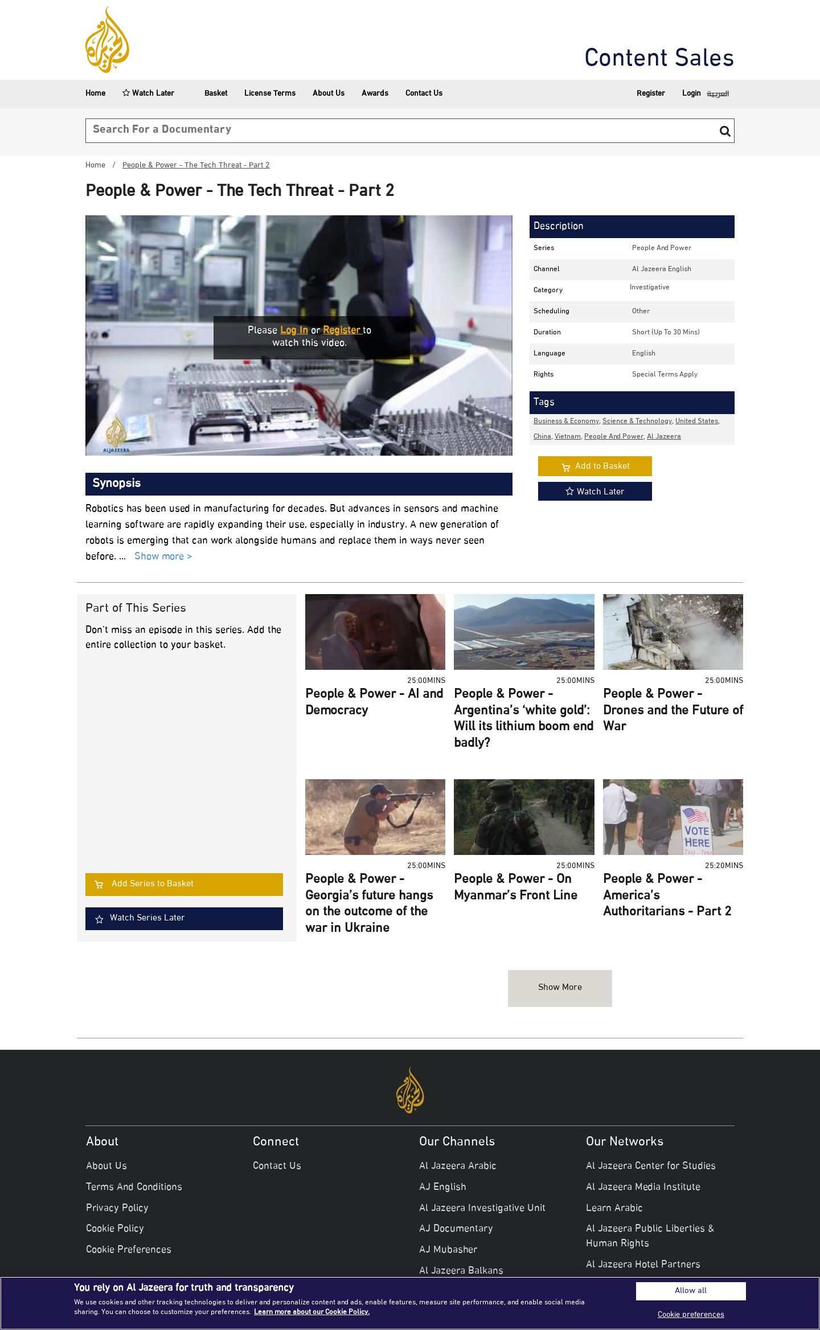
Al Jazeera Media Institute (643, 1187)
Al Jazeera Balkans (461, 1271)
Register (651, 93)
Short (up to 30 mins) (666, 332)
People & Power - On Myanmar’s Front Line (515, 888)
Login (691, 93)
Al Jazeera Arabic (458, 1166)
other (641, 311)
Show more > (163, 557)
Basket (209, 94)
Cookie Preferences (128, 1250)
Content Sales (659, 59)
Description (559, 226)
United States (696, 421)
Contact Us (423, 93)
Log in (294, 330)
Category (548, 290)
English (643, 353)
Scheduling (551, 311)
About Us (329, 93)
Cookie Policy (115, 1229)
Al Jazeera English (661, 269)
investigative (650, 287)
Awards (375, 93)
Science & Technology (637, 421)
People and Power (661, 248)
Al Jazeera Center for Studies (651, 1166)
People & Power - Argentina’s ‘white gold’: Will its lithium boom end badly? (523, 719)
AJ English (442, 1187)
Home (95, 93)
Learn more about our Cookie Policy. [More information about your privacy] (312, 1312)
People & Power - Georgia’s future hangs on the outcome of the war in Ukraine (369, 904)
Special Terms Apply (665, 375)
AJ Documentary (456, 1229)
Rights (544, 375)
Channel (547, 269)
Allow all (691, 1291)
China (542, 437)
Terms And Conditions (134, 1187)
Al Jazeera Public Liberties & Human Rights (650, 1237)
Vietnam (568, 437)
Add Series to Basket (153, 884)
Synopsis (116, 484)
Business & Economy (566, 421)
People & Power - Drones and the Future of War (673, 711)
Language (549, 353)
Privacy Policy (117, 1208)
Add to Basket (602, 466)
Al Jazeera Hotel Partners (643, 1265)
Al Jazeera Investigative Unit (482, 1208)
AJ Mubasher (448, 1250)
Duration (547, 332)
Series (544, 248)
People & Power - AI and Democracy (374, 703)
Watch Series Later (147, 918)
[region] (410, 1303)
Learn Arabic (614, 1208)
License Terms (270, 93)
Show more (560, 988)
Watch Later (148, 93)
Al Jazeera (664, 437)
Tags (544, 402)
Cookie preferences (691, 1314)
